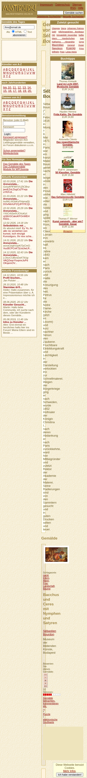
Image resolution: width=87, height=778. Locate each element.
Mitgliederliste (10, 153)
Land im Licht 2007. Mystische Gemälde (68, 85)
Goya (81, 42)
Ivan (82, 38)
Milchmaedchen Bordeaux (71, 32)
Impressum (46, 4)
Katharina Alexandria (63, 42)
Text (29, 32)
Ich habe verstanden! (69, 774)
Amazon (67, 231)
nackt (46, 575)
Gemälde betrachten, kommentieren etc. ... (51, 703)
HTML (18, 32)
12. (20, 87)
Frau (45, 583)
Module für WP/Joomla (15, 169)
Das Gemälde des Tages (16, 164)
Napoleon (57, 48)
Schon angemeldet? (14, 150)
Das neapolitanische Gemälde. (67, 143)
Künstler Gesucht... (14, 304)
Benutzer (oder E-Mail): (16, 120)
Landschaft (49, 586)
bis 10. (7, 87)
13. (24, 87)
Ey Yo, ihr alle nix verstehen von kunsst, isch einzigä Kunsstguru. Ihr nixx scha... (18, 232)
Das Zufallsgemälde (14, 166)
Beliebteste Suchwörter (49, 16)
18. (20, 90)
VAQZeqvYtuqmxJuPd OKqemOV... (15, 261)
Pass (62, 52)
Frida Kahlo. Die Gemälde (67, 114)
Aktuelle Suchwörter (73, 16)
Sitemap (77, 4)
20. (30, 90)
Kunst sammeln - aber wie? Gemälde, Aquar (68, 222)
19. (25, 90)
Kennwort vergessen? (15, 137)
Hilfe (80, 8)
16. (10, 90)
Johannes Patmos (75, 28)
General (71, 45)
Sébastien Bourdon (49, 632)
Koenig (70, 48)
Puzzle (46, 714)
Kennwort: (8, 126)
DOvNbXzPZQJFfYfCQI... (17, 204)
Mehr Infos (69, 771)
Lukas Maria (71, 52)
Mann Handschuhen (63, 38)
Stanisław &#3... (12, 287)
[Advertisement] (63, 743)
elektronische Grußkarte (50, 721)
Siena (63, 28)
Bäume (47, 588)
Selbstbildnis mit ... (14, 225)
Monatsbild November (67, 35)
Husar (81, 45)
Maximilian (58, 45)
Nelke (81, 35)
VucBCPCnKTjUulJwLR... (17, 248)
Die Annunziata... (18, 182)
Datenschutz (62, 4)
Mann (46, 580)
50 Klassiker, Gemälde (67, 172)
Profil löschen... (12, 277)
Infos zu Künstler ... (14, 322)
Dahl (54, 32)
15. (5, 90)
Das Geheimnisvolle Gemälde (67, 197)
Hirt (53, 35)
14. (29, 87)
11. (15, 87)
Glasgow (56, 28)
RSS (73, 8)
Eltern (46, 578)
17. (15, 90)
